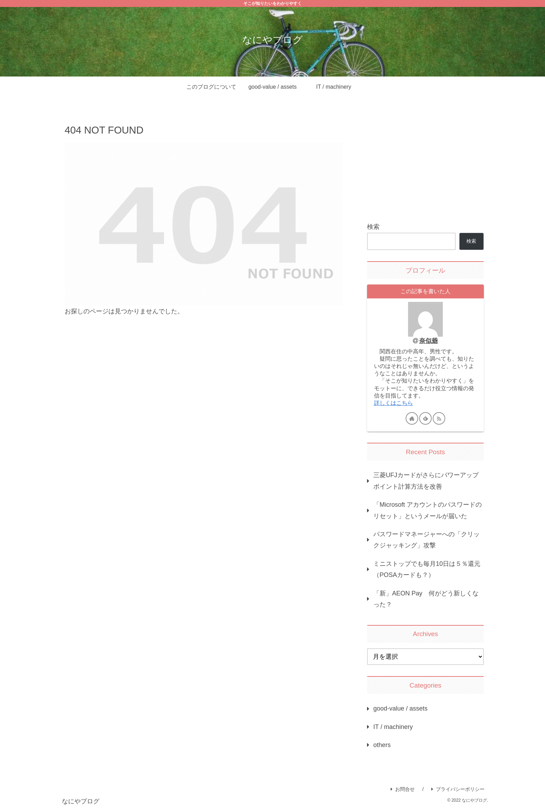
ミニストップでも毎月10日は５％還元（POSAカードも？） (426, 569)
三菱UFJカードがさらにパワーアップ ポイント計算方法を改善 (428, 481)
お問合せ (403, 789)
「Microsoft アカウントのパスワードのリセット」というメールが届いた (427, 510)
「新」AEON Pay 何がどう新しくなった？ (426, 599)
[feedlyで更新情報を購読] (425, 418)
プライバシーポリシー (458, 789)
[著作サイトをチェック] (412, 418)
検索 (373, 226)
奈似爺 (428, 340)
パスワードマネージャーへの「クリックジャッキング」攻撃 (426, 540)
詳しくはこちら (393, 403)
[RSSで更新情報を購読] (439, 418)
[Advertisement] (425, 161)
